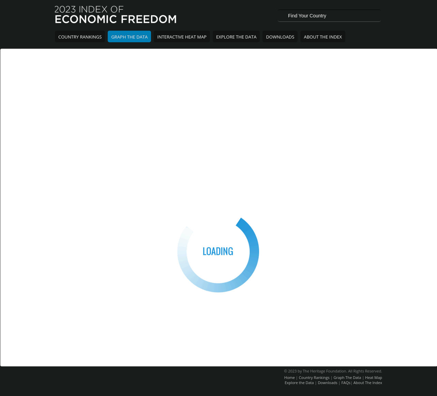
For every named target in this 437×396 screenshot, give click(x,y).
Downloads (280, 37)
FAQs (346, 382)
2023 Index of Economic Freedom (116, 15)
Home (289, 377)
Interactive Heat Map (182, 37)
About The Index (323, 37)
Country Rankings (80, 37)
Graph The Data (129, 37)
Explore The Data (236, 37)
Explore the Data (299, 382)
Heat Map (373, 377)
